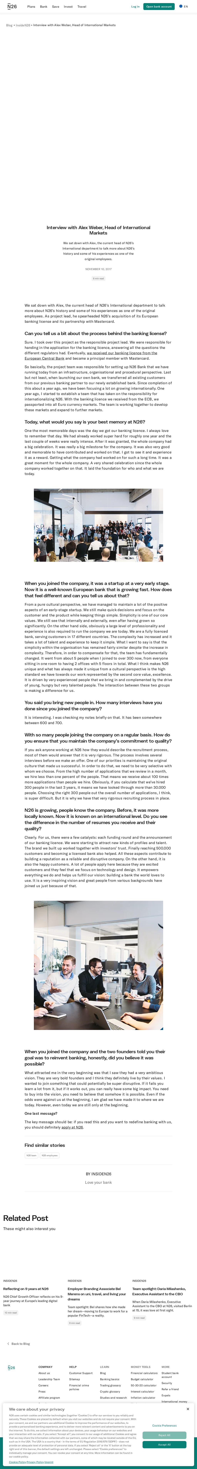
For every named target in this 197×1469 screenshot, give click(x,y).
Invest (68, 6)
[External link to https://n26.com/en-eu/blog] (114, 1373)
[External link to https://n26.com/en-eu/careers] (52, 1385)
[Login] (135, 6)
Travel (82, 6)
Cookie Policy (17, 1462)
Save (55, 6)
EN (183, 6)
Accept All (164, 1444)
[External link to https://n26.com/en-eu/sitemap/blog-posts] (83, 1379)
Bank (44, 6)
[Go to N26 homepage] (12, 6)
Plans (31, 6)
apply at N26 (72, 1127)
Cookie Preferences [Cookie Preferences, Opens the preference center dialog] (164, 1425)
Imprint (48, 1462)
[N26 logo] (14, 1368)
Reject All (164, 1435)
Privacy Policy (35, 1462)
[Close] (188, 1409)
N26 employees (50, 1155)
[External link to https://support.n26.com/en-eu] (83, 1373)
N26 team (31, 1155)
